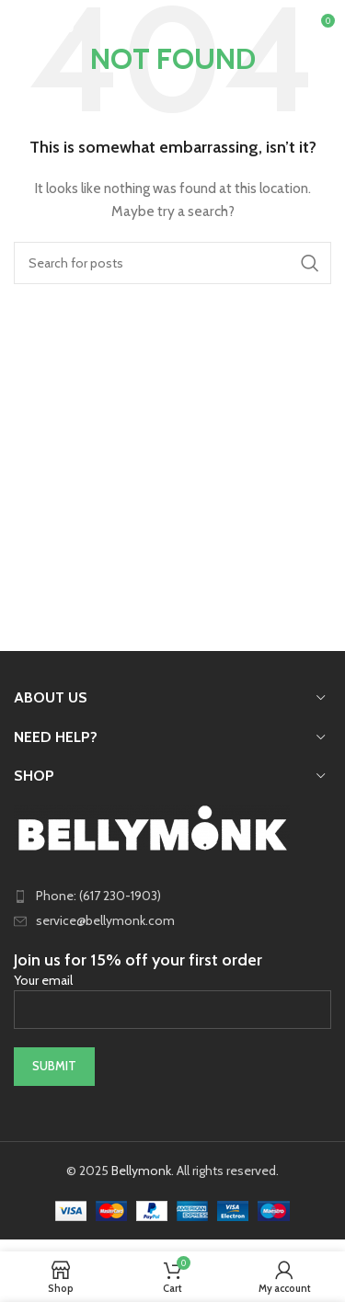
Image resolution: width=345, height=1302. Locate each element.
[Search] (172, 263)
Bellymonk (141, 1170)
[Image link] (152, 826)
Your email (172, 994)
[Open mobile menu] (44, 27)
